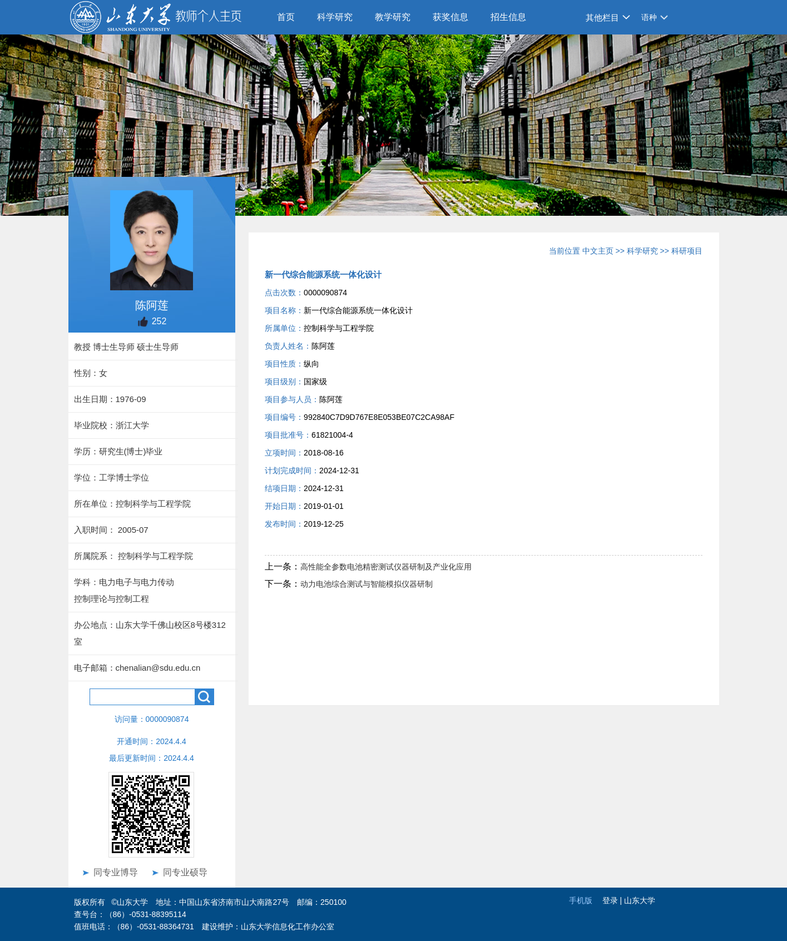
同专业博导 (115, 872)
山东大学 (639, 900)
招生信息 (508, 17)
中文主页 (597, 250)
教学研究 (392, 17)
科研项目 (686, 250)
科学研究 (335, 17)
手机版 (580, 900)
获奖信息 (450, 17)
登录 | (613, 900)
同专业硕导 (185, 872)
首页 (286, 17)
